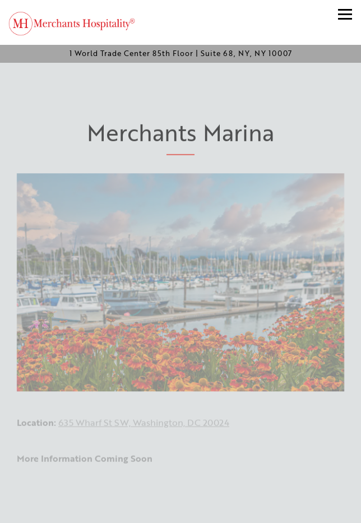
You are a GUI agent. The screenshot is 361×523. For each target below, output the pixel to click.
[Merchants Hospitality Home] (78, 22)
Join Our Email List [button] (181, 509)
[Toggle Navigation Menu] (345, 14)
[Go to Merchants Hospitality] (180, 53)
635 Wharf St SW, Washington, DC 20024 (143, 426)
